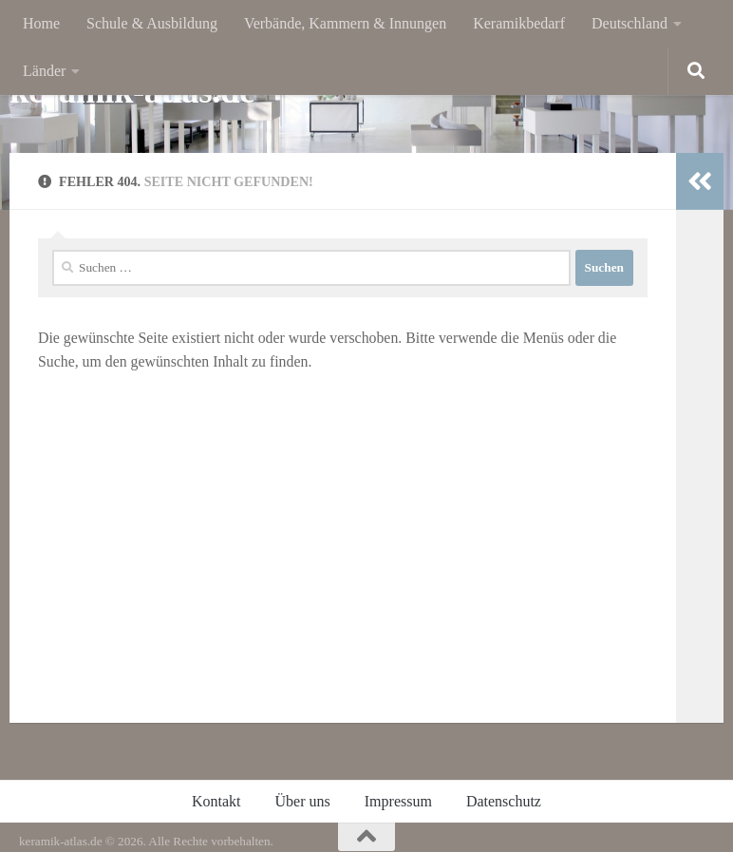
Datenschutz (503, 801)
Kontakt (216, 801)
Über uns (302, 801)
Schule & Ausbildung (151, 23)
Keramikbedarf (519, 23)
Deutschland (629, 23)
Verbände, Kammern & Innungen (345, 23)
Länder (44, 71)
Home (41, 23)
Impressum (398, 801)
